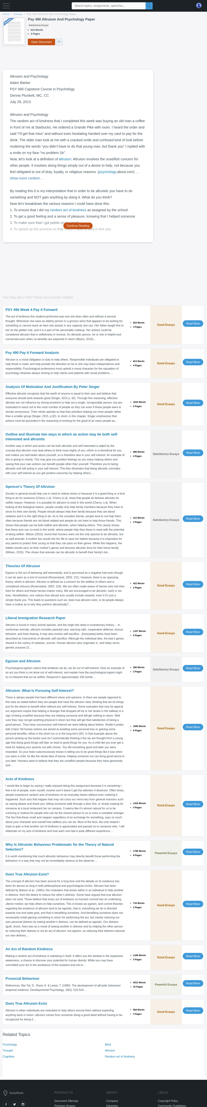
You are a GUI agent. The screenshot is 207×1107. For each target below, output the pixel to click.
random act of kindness (68, 210)
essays (18, 14)
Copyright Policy (168, 1100)
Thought (8, 1050)
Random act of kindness (120, 1056)
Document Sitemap (66, 1100)
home (6, 14)
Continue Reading (78, 225)
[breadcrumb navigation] (103, 14)
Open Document (41, 41)
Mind (108, 1044)
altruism (65, 159)
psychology (107, 172)
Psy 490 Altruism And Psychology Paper (52, 14)
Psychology (10, 1044)
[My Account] (200, 5)
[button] (6, 6)
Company (112, 1100)
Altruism (110, 1050)
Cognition (9, 1056)
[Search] (149, 5)
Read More (193, 323)
